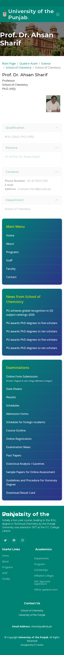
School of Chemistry (18, 70)
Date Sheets (14, 391)
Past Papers (13, 458)
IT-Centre (39, 644)
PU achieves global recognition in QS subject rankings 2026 (29, 315)
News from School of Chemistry (23, 302)
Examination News (18, 449)
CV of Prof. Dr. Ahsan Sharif (22, 165)
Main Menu (15, 229)
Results (11, 400)
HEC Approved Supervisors (42, 582)
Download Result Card (20, 495)
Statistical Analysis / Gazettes (25, 466)
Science (46, 66)
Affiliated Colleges (44, 576)
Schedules (12, 408)
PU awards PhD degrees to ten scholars (31, 334)
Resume (12, 156)
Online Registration (19, 441)
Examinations (17, 370)
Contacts (12, 180)
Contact (11, 279)
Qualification (15, 136)
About (10, 246)
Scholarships (41, 570)
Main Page (9, 66)
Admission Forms (17, 416)
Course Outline (16, 433)
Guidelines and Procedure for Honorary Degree (31, 485)
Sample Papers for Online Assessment (30, 474)
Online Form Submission (29, 381)
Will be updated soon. (46, 589)
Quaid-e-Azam (28, 66)
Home (10, 238)
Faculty (11, 271)
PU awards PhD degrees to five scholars (31, 325)
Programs (12, 254)
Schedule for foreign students (25, 425)
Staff (9, 263)
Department (15, 208)
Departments (41, 558)
